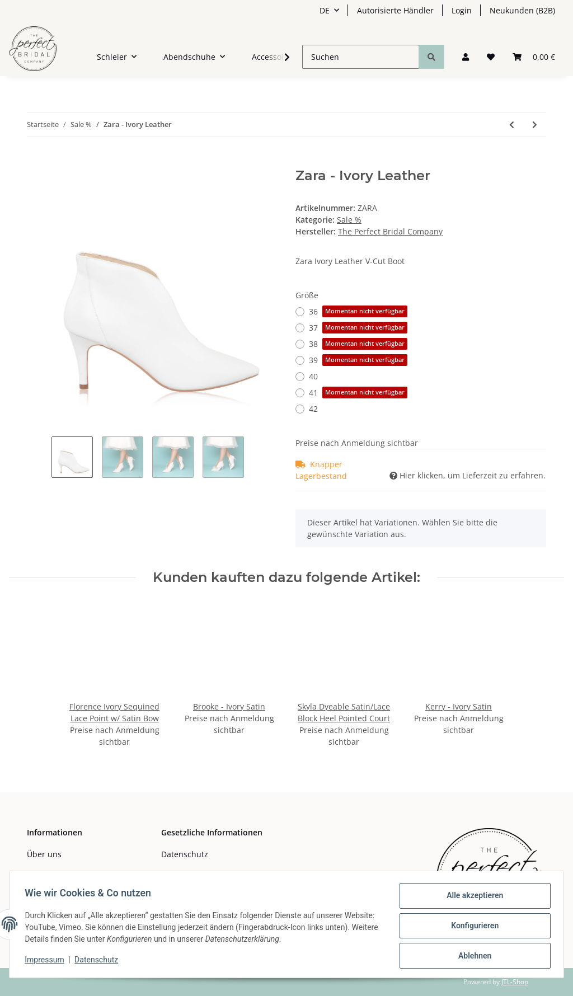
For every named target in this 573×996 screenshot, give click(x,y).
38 (358, 344)
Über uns (44, 854)
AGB (169, 873)
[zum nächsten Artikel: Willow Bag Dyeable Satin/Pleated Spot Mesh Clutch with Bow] (534, 124)
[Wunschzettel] (491, 56)
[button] (465, 56)
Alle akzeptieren (472, 898)
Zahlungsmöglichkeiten (70, 873)
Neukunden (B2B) (522, 10)
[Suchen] (360, 57)
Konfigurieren (472, 927)
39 (358, 360)
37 (358, 327)
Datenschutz (184, 854)
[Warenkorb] (534, 56)
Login (462, 10)
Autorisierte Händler (395, 10)
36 (358, 311)
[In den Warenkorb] (36, 162)
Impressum (47, 961)
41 (358, 392)
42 (313, 408)
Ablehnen (472, 956)
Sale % (349, 219)
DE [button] (325, 10)
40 (313, 376)
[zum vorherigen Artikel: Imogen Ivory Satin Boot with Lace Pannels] (511, 124)
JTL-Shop (514, 981)
